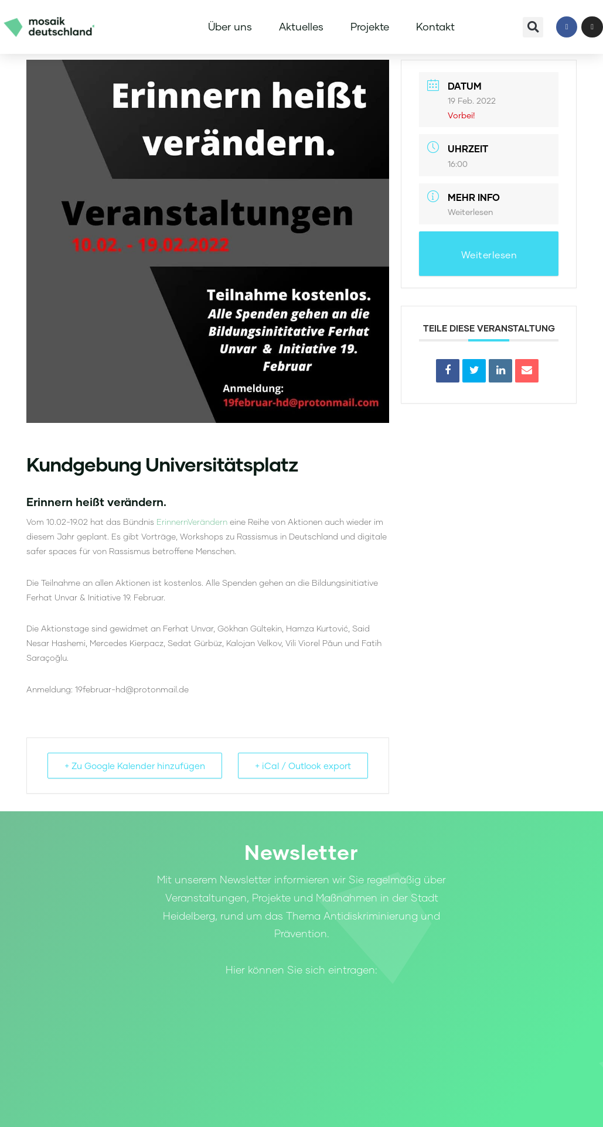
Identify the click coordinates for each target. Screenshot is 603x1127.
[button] (533, 27)
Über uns (230, 27)
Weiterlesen (470, 212)
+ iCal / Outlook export (303, 765)
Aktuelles (301, 27)
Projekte (369, 27)
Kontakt (435, 27)
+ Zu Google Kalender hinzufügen (134, 765)
